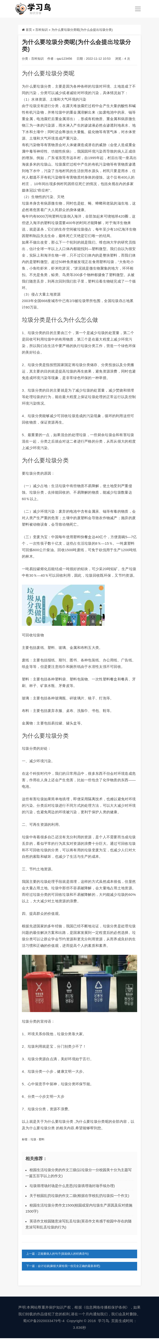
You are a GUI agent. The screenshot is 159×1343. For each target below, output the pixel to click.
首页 (29, 30)
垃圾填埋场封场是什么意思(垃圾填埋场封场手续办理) (72, 1186)
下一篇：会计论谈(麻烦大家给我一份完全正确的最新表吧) (63, 1266)
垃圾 (33, 1139)
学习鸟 (103, 1321)
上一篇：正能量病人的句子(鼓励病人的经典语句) (57, 1253)
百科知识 (41, 30)
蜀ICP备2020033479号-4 (43, 1321)
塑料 (41, 1139)
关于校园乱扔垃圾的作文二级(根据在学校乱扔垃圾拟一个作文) (79, 1196)
